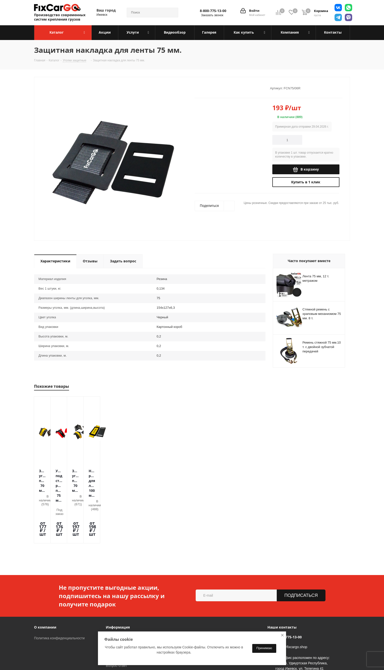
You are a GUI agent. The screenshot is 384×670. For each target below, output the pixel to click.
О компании (45, 584)
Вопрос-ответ (116, 622)
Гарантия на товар (120, 609)
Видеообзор (115, 615)
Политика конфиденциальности (59, 595)
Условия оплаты (119, 595)
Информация (118, 584)
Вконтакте (79, 657)
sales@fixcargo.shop (291, 604)
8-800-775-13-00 (213, 11)
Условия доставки (120, 602)
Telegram (91, 657)
